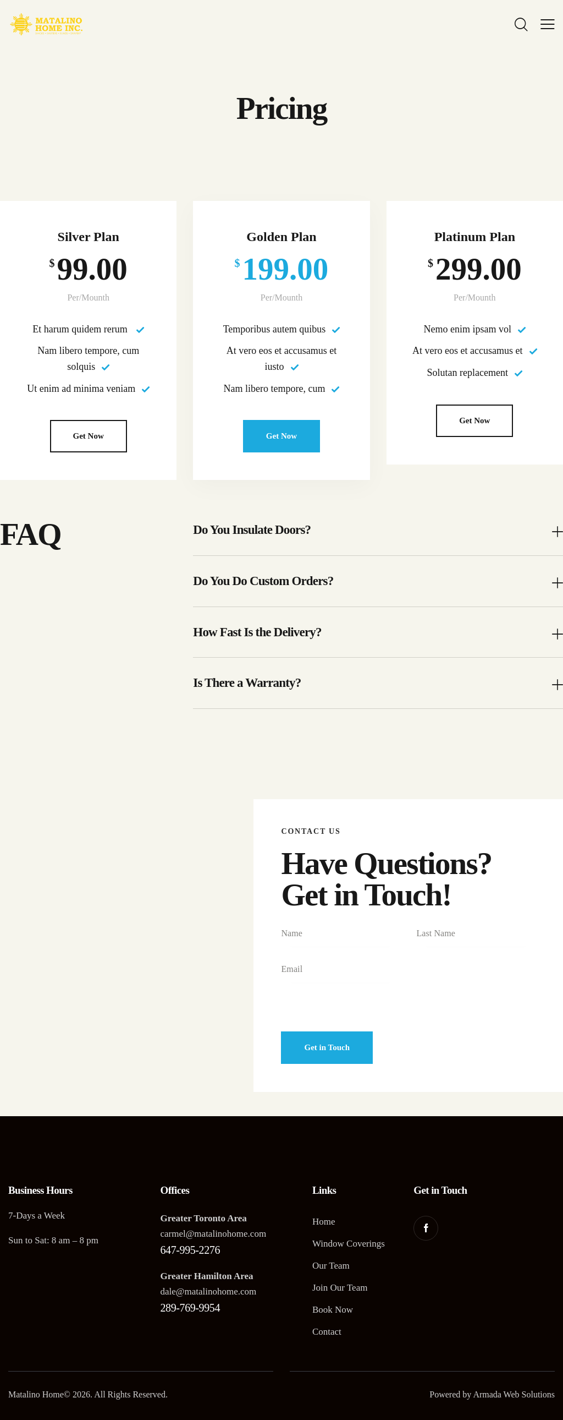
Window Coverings (348, 1243)
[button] (378, 530)
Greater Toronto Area (203, 1218)
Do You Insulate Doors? (252, 530)
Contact (326, 1331)
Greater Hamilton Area (206, 1276)
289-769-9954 (190, 1308)
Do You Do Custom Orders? (263, 581)
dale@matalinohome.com (208, 1291)
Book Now (332, 1309)
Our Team (331, 1265)
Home (323, 1221)
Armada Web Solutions (514, 1394)
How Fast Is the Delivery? (257, 632)
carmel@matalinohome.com (213, 1233)
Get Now (88, 436)
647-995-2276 (190, 1250)
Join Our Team (339, 1287)
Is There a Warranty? (247, 683)
